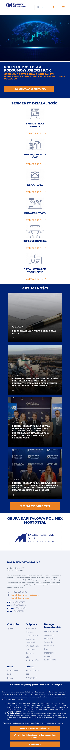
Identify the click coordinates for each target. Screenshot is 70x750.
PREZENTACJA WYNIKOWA (29, 88)
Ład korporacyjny (52, 631)
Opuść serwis (35, 744)
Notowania (49, 639)
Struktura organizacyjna (32, 634)
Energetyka (31, 677)
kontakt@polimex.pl (20, 598)
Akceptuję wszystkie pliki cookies (35, 728)
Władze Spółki (32, 646)
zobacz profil (34, 133)
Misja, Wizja (31, 628)
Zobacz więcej (35, 506)
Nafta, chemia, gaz (32, 672)
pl (41, 7)
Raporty (48, 649)
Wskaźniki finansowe (49, 644)
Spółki (10, 628)
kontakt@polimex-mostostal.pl (25, 595)
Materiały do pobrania (50, 654)
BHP (9, 674)
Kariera (10, 678)
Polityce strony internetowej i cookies (49, 723)
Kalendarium (50, 660)
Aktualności (31, 649)
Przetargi (30, 653)
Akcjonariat (49, 635)
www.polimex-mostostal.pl (17, 692)
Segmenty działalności (35, 103)
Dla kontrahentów (32, 658)
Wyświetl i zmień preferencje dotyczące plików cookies (35, 736)
